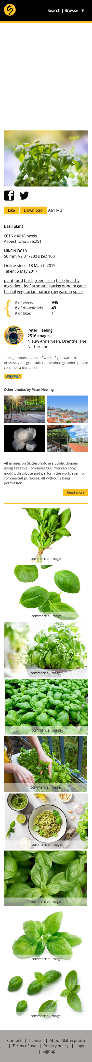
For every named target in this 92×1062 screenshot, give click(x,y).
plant (8, 280)
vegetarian (27, 291)
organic (80, 286)
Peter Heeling (40, 330)
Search (54, 10)
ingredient (13, 286)
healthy (72, 280)
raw (54, 291)
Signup (49, 1051)
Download (33, 210)
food (18, 280)
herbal (10, 291)
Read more (76, 492)
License (35, 1040)
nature (44, 291)
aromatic (40, 286)
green (39, 280)
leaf (27, 286)
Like (11, 210)
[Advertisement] (46, 77)
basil (28, 280)
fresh (50, 280)
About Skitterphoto (67, 1040)
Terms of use (24, 1046)
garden (65, 291)
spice (78, 291)
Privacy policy (55, 1046)
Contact (14, 1040)
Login (81, 1046)
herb (60, 280)
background (60, 286)
